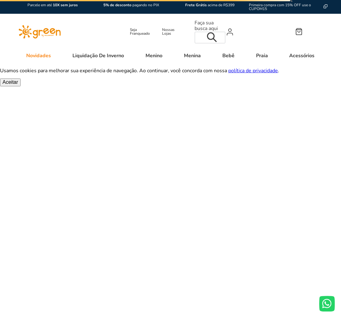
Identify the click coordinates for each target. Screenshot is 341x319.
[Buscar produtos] (214, 37)
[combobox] (210, 31)
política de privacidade (253, 70)
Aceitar (10, 82)
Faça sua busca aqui (206, 25)
